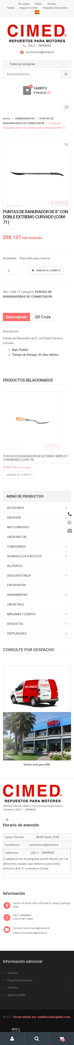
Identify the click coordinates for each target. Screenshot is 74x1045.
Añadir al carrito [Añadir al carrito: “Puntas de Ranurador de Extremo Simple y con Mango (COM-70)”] (19, 476)
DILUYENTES (15, 566)
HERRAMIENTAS (25, 118)
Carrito (38, 3)
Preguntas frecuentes (55, 7)
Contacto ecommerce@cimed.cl (31, 928)
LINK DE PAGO (15, 604)
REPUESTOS (15, 623)
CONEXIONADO (16, 546)
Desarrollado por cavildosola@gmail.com (41, 1017)
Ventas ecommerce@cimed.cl (30, 932)
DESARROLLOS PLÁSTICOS (24, 556)
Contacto (12, 972)
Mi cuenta (23, 3)
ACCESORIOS (15, 507)
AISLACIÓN (14, 517)
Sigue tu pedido (16, 994)
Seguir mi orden (29, 7)
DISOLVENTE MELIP (19, 575)
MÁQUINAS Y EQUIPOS (21, 614)
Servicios (12, 987)
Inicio (6, 118)
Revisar (52, 3)
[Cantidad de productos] (12, 270)
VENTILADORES (17, 633)
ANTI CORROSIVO (18, 527)
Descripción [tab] (16, 317)
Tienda (10, 7)
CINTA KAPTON (16, 537)
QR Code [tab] (43, 317)
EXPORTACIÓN (16, 585)
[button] (66, 145)
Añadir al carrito (48, 270)
